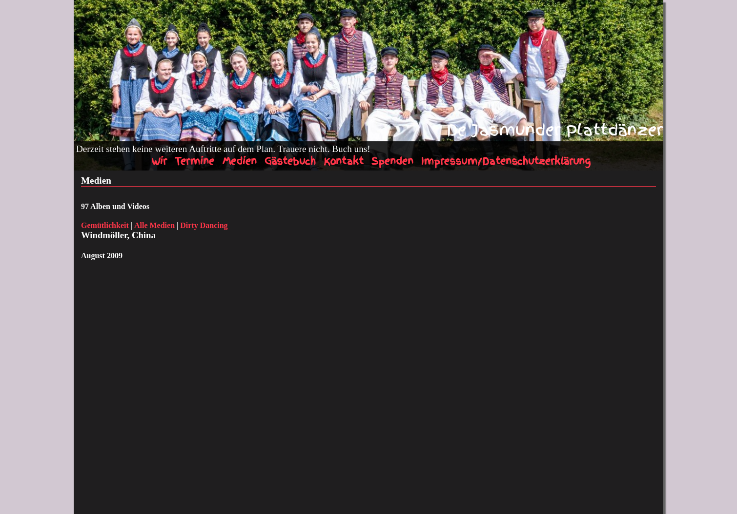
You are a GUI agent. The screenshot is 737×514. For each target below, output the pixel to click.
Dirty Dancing (203, 225)
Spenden (392, 161)
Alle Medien (154, 225)
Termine (194, 161)
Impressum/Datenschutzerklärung (506, 161)
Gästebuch (290, 161)
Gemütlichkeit (105, 225)
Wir (159, 161)
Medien (239, 161)
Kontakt (344, 161)
